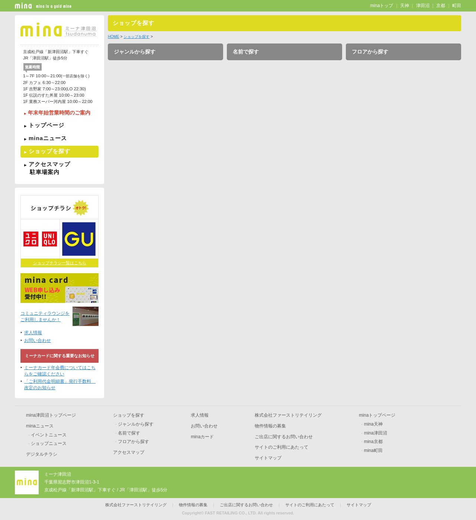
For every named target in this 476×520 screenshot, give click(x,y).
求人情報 (33, 332)
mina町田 (373, 450)
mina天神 (373, 424)
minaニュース (48, 138)
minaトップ (381, 5)
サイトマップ (268, 458)
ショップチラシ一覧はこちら (59, 263)
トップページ (46, 125)
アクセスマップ (59, 168)
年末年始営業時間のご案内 (59, 113)
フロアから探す (370, 52)
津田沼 (423, 5)
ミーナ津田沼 (57, 474)
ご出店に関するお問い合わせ (284, 436)
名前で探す (246, 52)
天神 (404, 5)
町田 (456, 5)
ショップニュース (49, 443)
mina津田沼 (375, 433)
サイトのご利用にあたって (281, 447)
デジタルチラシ (41, 454)
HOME (113, 37)
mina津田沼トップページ (51, 415)
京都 (440, 5)
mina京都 (373, 441)
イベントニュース (49, 434)
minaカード (202, 436)
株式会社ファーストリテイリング (288, 415)
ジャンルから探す (134, 52)
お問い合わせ (37, 340)
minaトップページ (377, 415)
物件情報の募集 (270, 426)
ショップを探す (49, 151)
